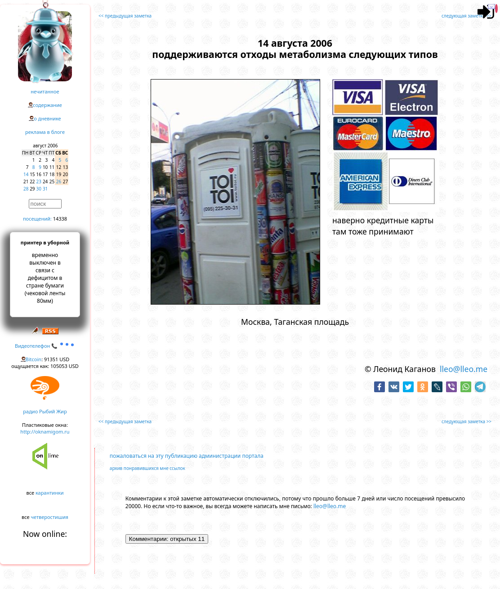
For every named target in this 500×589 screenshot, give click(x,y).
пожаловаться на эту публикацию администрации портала (186, 456)
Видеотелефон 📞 (45, 345)
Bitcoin (34, 359)
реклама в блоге (45, 131)
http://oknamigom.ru (44, 431)
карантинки (50, 492)
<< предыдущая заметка (125, 16)
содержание (47, 105)
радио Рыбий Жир (45, 411)
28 (25, 189)
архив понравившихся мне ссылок (147, 468)
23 (38, 181)
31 (45, 189)
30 (38, 189)
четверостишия (49, 517)
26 (58, 181)
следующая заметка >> (466, 16)
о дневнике (47, 118)
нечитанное (45, 91)
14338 (60, 218)
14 (25, 174)
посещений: (37, 218)
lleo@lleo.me (463, 368)
